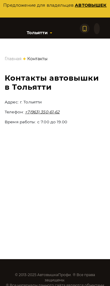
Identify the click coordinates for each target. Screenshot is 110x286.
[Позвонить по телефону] (84, 28)
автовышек (90, 5)
